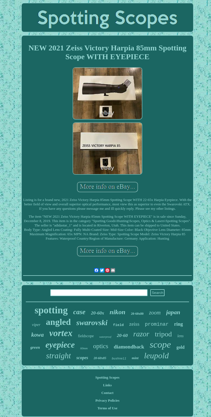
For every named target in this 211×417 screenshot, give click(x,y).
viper (36, 324)
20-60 (122, 335)
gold (180, 347)
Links (107, 385)
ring (178, 324)
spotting (51, 310)
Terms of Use (107, 408)
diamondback (129, 347)
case (79, 312)
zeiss (134, 324)
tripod (163, 334)
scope (160, 344)
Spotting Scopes (107, 377)
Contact (107, 393)
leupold (156, 355)
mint (135, 358)
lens (180, 336)
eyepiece (60, 345)
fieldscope (86, 336)
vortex (60, 333)
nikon (117, 312)
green (35, 347)
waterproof (105, 336)
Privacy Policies (107, 400)
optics (100, 346)
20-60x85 (100, 358)
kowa (37, 334)
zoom (154, 313)
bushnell (119, 358)
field (118, 325)
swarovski (92, 322)
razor (141, 334)
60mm (84, 348)
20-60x (97, 313)
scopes (82, 357)
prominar (156, 324)
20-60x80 (137, 314)
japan (173, 312)
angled (58, 322)
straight (58, 355)
